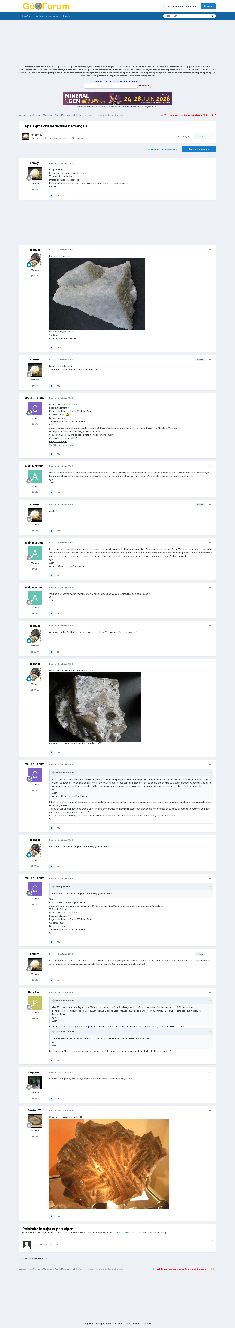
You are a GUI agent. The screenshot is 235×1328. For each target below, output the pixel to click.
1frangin (34, 249)
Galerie (66, 16)
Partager (183, 136)
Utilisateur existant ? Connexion (181, 6)
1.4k (35, 492)
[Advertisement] (117, 43)
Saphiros (34, 1072)
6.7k (35, 1018)
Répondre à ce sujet (199, 149)
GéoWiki (26, 16)
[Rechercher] (179, 16)
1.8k (35, 1136)
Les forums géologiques (46, 16)
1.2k (35, 424)
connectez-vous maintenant (127, 1232)
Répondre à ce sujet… (48, 1244)
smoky (38, 134)
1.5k (35, 189)
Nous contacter (132, 1323)
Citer (58, 195)
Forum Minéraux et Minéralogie (68, 138)
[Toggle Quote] (53, 772)
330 (35, 1098)
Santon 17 (34, 1110)
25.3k (35, 275)
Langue (88, 1323)
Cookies (147, 1323)
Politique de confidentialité (109, 1323)
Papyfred (34, 992)
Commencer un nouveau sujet (162, 149)
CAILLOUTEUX (34, 397)
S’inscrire (208, 6)
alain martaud (34, 466)
